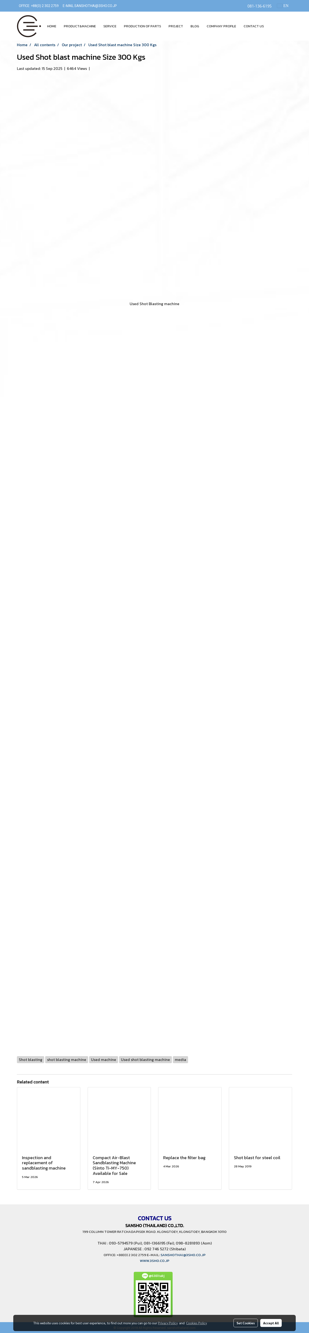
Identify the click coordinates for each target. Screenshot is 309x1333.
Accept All (271, 1323)
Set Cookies (246, 1323)
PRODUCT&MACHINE (80, 26)
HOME (51, 26)
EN (282, 6)
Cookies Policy (196, 1323)
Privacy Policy (168, 1323)
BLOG (194, 26)
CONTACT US (254, 26)
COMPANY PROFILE (221, 26)
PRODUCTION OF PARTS (142, 26)
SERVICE (109, 26)
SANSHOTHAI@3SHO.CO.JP (95, 6)
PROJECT (176, 26)
